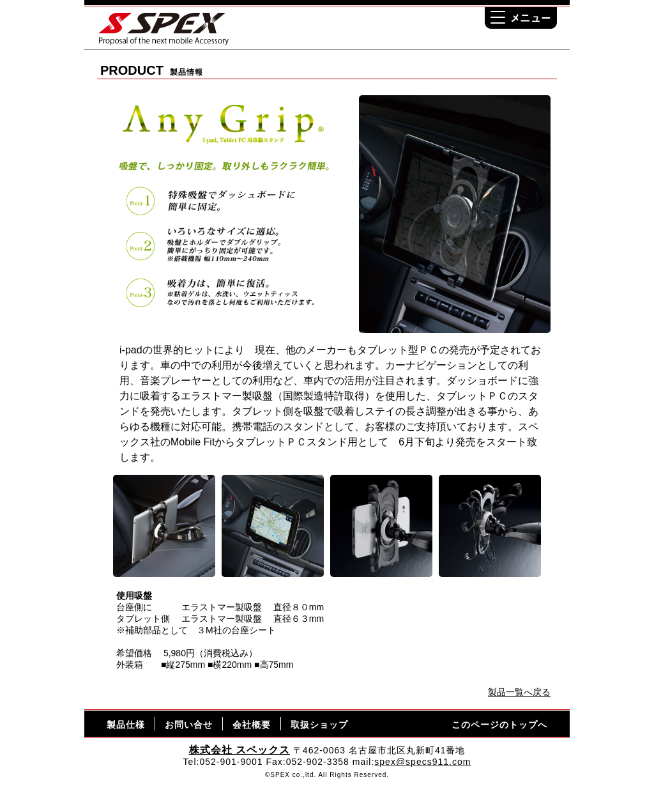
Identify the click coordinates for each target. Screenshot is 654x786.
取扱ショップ (319, 725)
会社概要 (251, 725)
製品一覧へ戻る (519, 692)
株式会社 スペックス (239, 749)
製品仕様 (126, 725)
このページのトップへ (499, 725)
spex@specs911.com (422, 762)
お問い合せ (189, 725)
